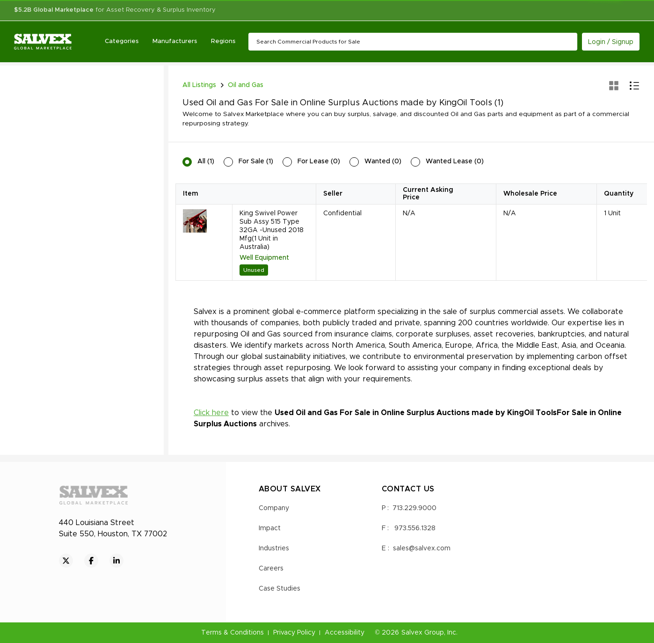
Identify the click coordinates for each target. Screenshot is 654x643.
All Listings (199, 85)
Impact (270, 528)
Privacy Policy (294, 632)
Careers (271, 568)
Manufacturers (175, 41)
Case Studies (279, 588)
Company (274, 508)
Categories (121, 41)
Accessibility (344, 632)
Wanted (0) (382, 161)
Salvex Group (422, 632)
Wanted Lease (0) (455, 161)
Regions (223, 41)
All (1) (205, 161)
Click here (211, 412)
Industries (274, 548)
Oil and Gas (245, 85)
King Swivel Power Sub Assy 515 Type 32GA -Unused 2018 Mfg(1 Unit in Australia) (272, 230)
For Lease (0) (319, 161)
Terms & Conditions (232, 632)
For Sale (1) (256, 161)
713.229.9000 (414, 508)
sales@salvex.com (422, 548)
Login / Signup (610, 42)
